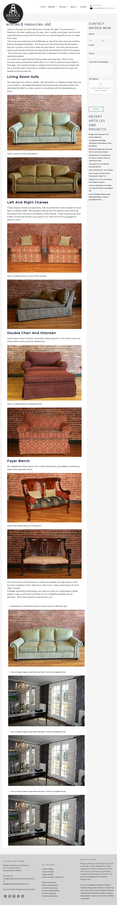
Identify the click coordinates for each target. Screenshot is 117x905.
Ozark (91, 890)
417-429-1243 (96, 5)
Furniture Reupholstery (50, 891)
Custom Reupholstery (50, 885)
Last (102, 40)
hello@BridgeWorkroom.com (102, 8)
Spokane (110, 890)
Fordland (83, 888)
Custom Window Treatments (52, 877)
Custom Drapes (47, 869)
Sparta (103, 890)
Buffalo (111, 896)
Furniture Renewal (49, 893)
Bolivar (109, 893)
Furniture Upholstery (49, 888)
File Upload (93, 79)
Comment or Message (99, 62)
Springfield (91, 877)
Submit (96, 109)
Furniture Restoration (50, 896)
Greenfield (85, 898)
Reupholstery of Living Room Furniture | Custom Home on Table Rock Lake (38, 606)
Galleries (51, 7)
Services (62, 7)
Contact (83, 7)
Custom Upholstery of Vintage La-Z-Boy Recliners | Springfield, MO (101, 188)
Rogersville (92, 888)
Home (42, 7)
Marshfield (94, 893)
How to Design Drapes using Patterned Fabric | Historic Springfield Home (38, 672)
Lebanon (94, 896)
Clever (97, 890)
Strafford (103, 893)
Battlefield (85, 893)
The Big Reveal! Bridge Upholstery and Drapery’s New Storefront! (100, 143)
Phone (91, 54)
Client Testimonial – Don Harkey (101, 170)
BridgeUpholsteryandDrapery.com (16, 884)
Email (92, 45)
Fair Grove (103, 896)
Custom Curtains (48, 872)
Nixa (86, 890)
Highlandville (85, 896)
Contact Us (18, 594)
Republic (99, 885)
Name (92, 34)
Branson (101, 888)
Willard (107, 885)
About (73, 7)
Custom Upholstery (49, 882)
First (90, 40)
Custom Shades (47, 874)
